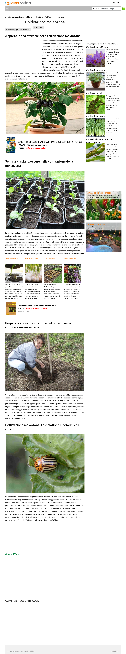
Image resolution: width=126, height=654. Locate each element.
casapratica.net (19, 17)
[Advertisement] (29, 14)
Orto (41, 17)
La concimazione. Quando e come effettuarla (37, 305)
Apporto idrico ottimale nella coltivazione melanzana (43, 36)
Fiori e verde (32, 17)
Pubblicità (114, 651)
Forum (96, 9)
